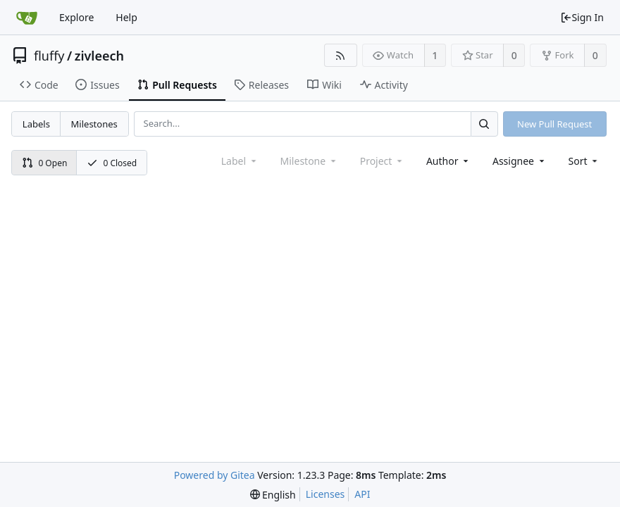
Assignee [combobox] (519, 161)
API (362, 494)
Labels (36, 124)
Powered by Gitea (214, 475)
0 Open (45, 163)
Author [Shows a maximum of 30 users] (448, 161)
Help (126, 17)
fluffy (49, 56)
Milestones (94, 124)
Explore (76, 17)
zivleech (99, 56)
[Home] (26, 17)
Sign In (582, 17)
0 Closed (112, 163)
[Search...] (484, 123)
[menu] (584, 160)
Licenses (325, 494)
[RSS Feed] (340, 55)
